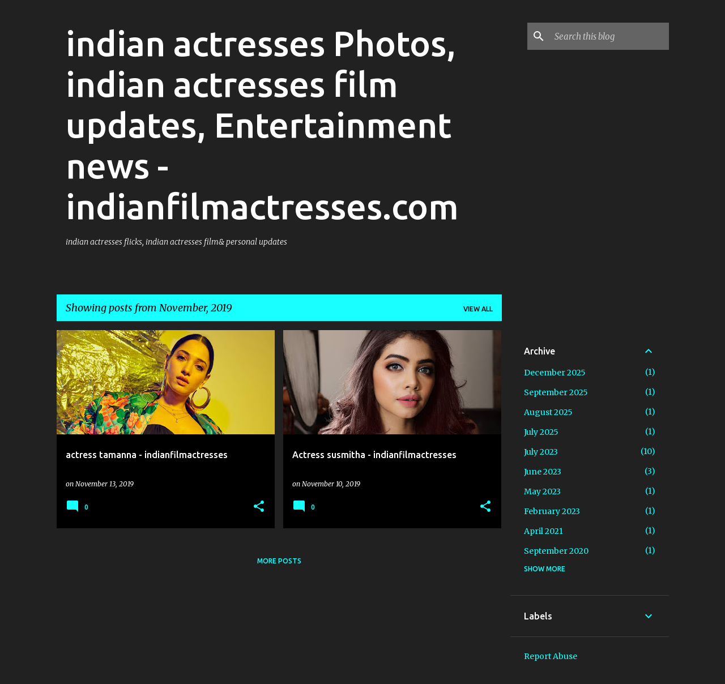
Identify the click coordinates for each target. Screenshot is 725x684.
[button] (259, 507)
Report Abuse (550, 656)
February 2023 (552, 511)
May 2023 (542, 491)
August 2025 (548, 412)
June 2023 (542, 472)
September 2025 (556, 392)
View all (478, 309)
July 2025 (541, 432)
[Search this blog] (609, 36)
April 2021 (543, 531)
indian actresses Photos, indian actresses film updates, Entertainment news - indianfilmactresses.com (262, 124)
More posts (279, 561)
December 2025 (555, 372)
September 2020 (556, 551)
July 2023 (541, 452)
